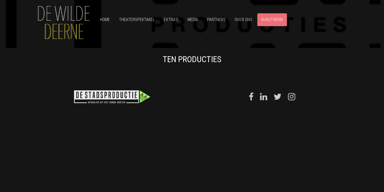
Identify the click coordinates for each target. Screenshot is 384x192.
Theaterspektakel (137, 19)
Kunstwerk (272, 19)
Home (105, 19)
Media (192, 19)
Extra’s (171, 19)
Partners (216, 19)
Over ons (243, 19)
